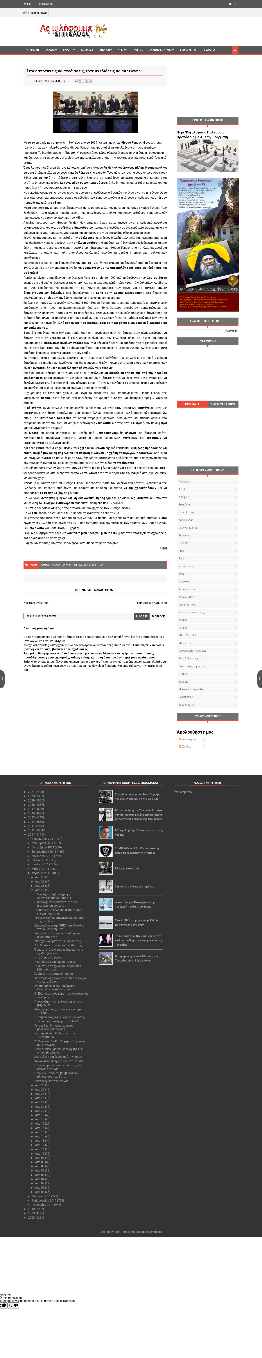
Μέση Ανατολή (187, 635)
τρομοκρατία (186, 704)
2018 (31, 804)
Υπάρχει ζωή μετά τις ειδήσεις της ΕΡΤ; (61, 941)
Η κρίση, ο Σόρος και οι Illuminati (55, 962)
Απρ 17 (40, 1123)
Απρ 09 (40, 1158)
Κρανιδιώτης (186, 597)
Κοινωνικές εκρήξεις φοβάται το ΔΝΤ (59, 1061)
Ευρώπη (68, 49)
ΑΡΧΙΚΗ (28, 4)
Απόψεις (104, 49)
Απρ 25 (40, 1089)
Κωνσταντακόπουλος (191, 612)
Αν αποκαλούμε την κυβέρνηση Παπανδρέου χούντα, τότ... (54, 987)
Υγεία (121, 49)
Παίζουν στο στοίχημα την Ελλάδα (57, 1021)
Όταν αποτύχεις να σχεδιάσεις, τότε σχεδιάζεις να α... (58, 951)
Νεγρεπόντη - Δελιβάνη (192, 650)
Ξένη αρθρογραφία (190, 658)
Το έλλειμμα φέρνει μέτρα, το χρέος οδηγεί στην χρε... (58, 1067)
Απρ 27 (40, 890)
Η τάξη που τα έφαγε (48, 957)
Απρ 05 (40, 1175)
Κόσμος (86, 49)
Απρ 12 (40, 1145)
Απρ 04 (40, 1179)
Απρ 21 (40, 1106)
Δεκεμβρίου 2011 (43, 839)
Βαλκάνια (184, 504)
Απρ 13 (40, 1140)
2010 (31, 1209)
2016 (31, 813)
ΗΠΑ (181, 550)
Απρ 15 (40, 1132)
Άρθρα (45, 564)
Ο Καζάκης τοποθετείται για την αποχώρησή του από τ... (56, 903)
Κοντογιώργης (187, 589)
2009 (31, 1213)
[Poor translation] (13, 1305)
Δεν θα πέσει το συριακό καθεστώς (58, 945)
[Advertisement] (174, 30)
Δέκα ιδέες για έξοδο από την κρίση (58, 1056)
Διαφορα (209, 49)
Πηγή (163, 548)
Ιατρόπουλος (186, 566)
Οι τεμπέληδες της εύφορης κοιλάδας (59, 1017)
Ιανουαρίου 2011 (43, 1204)
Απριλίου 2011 (42, 873)
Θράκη (182, 558)
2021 (31, 792)
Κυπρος (138, 49)
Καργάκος (184, 581)
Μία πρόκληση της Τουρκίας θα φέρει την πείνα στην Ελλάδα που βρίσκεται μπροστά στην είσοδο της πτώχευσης (139, 815)
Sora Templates (124, 1232)
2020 (31, 796)
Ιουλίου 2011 (40, 860)
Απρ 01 (40, 1192)
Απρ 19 (40, 1115)
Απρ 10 (40, 1153)
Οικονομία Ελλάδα (85, 564)
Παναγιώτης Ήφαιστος (192, 666)
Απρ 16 (40, 1128)
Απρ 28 (40, 885)
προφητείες (186, 696)
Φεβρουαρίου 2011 (44, 1200)
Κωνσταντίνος (187, 604)
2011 (31, 834)
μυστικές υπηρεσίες (191, 689)
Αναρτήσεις (188, 739)
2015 (31, 817)
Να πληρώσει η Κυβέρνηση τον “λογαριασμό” (54, 1035)
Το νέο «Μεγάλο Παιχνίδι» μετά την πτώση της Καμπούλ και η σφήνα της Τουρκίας (138, 940)
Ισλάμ (182, 574)
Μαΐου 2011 (40, 869)
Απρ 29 (40, 881)
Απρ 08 (40, 1162)
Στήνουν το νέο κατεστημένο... (135, 886)
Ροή (101, 564)
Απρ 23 (40, 1098)
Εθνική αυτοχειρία (127, 868)
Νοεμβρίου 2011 (43, 843)
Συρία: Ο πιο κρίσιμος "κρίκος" (54, 973)
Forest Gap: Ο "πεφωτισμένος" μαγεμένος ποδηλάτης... (54, 1027)
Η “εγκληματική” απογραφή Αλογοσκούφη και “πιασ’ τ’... (53, 896)
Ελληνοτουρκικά (160, 49)
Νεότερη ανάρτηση (36, 603)
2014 (31, 822)
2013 (31, 826)
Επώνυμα (184, 535)
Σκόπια (183, 673)
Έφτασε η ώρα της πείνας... (52, 1081)
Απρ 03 (40, 1183)
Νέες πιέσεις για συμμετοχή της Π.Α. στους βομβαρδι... (58, 1050)
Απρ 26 (40, 1085)
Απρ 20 (40, 1111)
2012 (31, 830)
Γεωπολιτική (188, 49)
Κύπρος (183, 627)
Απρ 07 (40, 1166)
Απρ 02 (40, 1187)
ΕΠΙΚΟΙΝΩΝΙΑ (45, 4)
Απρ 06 (40, 1170)
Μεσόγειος (185, 643)
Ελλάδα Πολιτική (61, 564)
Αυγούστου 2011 (43, 856)
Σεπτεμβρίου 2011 (44, 851)
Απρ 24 (40, 1093)
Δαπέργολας (186, 520)
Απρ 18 (40, 1119)
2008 (31, 1217)
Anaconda (185, 481)
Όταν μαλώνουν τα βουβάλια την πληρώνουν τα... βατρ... (56, 1074)
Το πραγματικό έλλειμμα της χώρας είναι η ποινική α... (58, 911)
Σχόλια (185, 746)
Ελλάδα (50, 49)
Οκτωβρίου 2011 (43, 847)
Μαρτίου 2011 (41, 1196)
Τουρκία (183, 681)
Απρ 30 (40, 877)
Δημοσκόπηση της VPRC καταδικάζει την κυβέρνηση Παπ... (59, 927)
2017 (31, 809)
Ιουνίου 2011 (40, 864)
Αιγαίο (182, 489)
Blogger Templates (150, 1232)
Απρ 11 (40, 1149)
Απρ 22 (40, 1102)
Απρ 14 (40, 1136)
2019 (31, 800)
